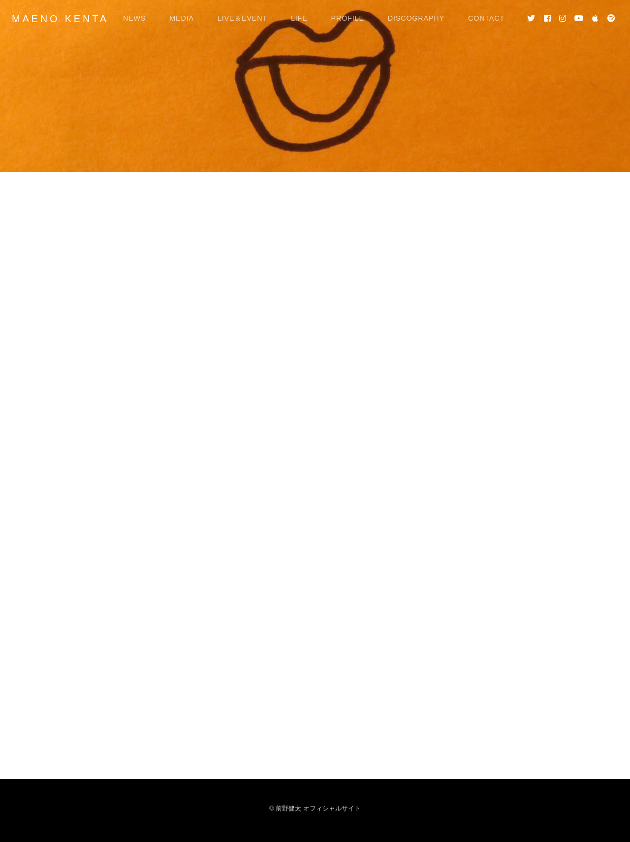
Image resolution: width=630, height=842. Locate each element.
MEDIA (181, 18)
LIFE (299, 18)
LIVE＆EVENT (242, 18)
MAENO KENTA (60, 18)
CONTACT (486, 18)
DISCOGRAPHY (416, 18)
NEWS (134, 18)
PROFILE (347, 18)
